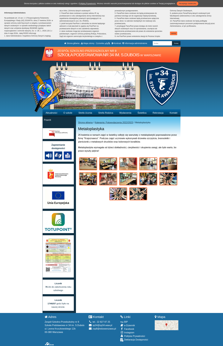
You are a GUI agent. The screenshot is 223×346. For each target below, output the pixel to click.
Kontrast (116, 43)
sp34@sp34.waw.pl (100, 325)
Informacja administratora (135, 43)
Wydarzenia (125, 113)
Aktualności (51, 113)
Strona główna (71, 43)
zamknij (173, 33)
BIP (124, 322)
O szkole (67, 113)
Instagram (127, 332)
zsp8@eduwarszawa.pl (102, 328)
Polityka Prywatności (132, 336)
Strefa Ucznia (85, 113)
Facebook (127, 328)
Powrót (47, 120)
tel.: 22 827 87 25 (99, 322)
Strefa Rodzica (105, 113)
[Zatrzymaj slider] (94, 106)
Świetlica (142, 113)
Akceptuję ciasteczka (187, 3)
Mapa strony (87, 43)
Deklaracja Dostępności (134, 340)
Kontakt (173, 113)
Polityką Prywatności (87, 3)
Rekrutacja (158, 113)
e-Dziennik (127, 325)
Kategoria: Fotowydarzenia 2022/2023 (114, 122)
